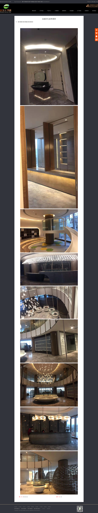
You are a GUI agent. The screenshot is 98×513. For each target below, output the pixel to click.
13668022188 (93, 5)
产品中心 (49, 10)
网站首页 (34, 10)
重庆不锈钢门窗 (30, 21)
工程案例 (57, 10)
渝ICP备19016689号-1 (36, 510)
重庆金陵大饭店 (25, 496)
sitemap (43, 508)
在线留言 (87, 10)
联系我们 (94, 10)
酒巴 (61, 496)
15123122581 (93, 6)
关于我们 (42, 10)
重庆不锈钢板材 (25, 21)
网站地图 (93, 1)
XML (97, 1)
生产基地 (79, 10)
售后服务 (72, 10)
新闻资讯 (64, 10)
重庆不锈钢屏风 (20, 21)
